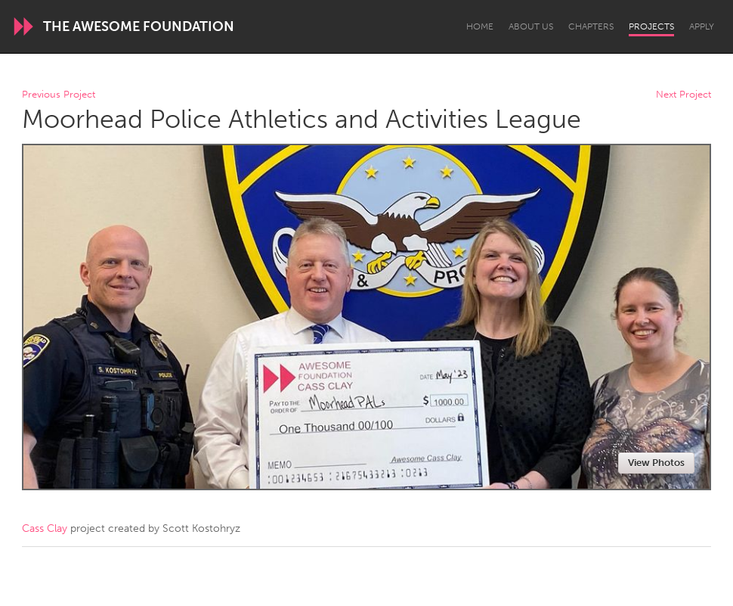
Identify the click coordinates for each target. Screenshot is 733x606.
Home (479, 26)
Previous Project (58, 95)
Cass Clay (44, 528)
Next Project (683, 95)
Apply (701, 26)
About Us (531, 26)
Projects (651, 26)
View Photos (656, 462)
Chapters (591, 26)
